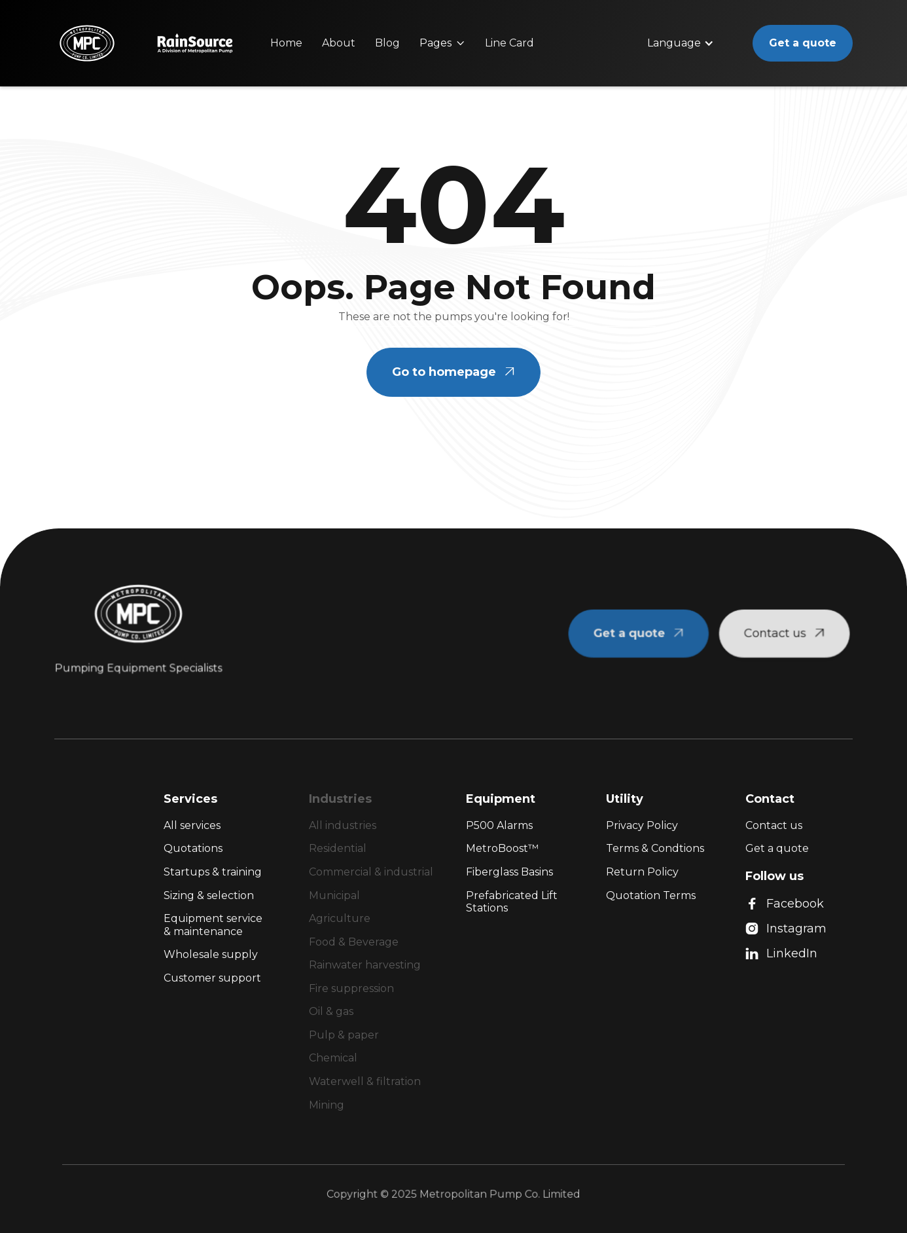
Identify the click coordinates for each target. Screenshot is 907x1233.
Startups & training (213, 872)
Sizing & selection (209, 895)
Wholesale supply (211, 954)
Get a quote (802, 43)
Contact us (773, 825)
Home (286, 43)
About (338, 43)
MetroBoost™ (502, 848)
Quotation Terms (651, 895)
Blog (387, 43)
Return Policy (642, 872)
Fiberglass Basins (509, 872)
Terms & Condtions (655, 848)
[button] (442, 43)
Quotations (193, 848)
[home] (87, 43)
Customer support (212, 978)
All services (192, 825)
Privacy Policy (642, 825)
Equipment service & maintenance (213, 925)
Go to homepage (453, 372)
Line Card (509, 43)
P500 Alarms (499, 825)
